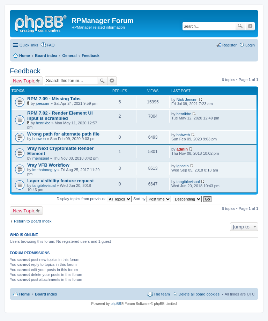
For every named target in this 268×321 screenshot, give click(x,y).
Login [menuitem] (250, 45)
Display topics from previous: (94, 199)
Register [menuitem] (229, 45)
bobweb (39, 139)
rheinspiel (40, 158)
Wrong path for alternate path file (63, 134)
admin (182, 149)
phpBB (116, 304)
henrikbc (43, 123)
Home (24, 55)
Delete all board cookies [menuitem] (199, 294)
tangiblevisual (44, 185)
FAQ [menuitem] (50, 45)
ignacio (183, 166)
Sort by (152, 199)
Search (240, 26)
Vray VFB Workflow (48, 165)
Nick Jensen (187, 99)
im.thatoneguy (44, 170)
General (69, 55)
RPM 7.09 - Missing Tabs (54, 98)
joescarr (43, 103)
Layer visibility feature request (60, 180)
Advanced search (250, 26)
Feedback (90, 55)
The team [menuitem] (162, 294)
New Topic (24, 81)
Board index (46, 55)
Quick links (29, 45)
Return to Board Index (33, 221)
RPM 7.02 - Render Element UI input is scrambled (60, 115)
